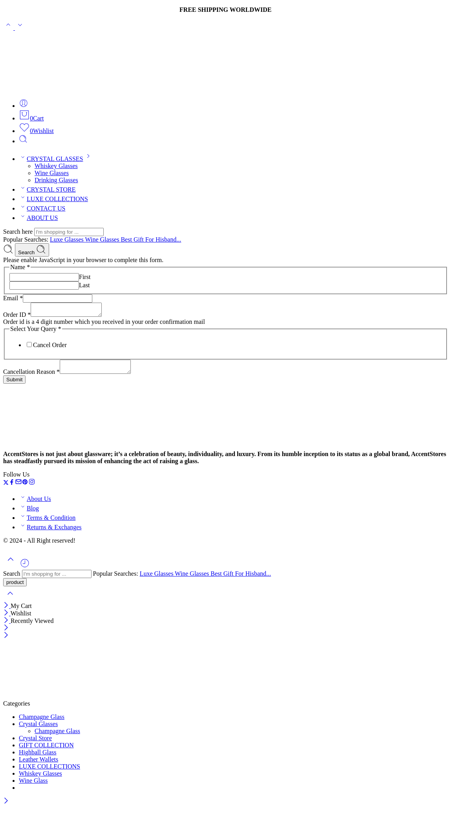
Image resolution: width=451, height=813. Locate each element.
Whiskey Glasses (56, 166)
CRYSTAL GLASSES (56, 158)
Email (13, 298)
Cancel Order (50, 347)
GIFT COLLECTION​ (46, 749)
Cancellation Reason (31, 376)
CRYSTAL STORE (47, 189)
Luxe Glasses (67, 239)
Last (84, 285)
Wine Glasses (52, 173)
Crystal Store (35, 742)
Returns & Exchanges (50, 531)
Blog (29, 513)
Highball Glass (38, 757)
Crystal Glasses (38, 728)
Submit (14, 384)
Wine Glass (33, 785)
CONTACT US (42, 208)
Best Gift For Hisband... (151, 239)
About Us (35, 503)
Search (32, 249)
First (84, 276)
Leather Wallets (38, 764)
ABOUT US (38, 217)
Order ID (17, 317)
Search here (18, 231)
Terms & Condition (47, 522)
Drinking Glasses (56, 180)
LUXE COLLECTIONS (53, 199)
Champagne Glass (41, 721)
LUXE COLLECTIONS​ (49, 771)
